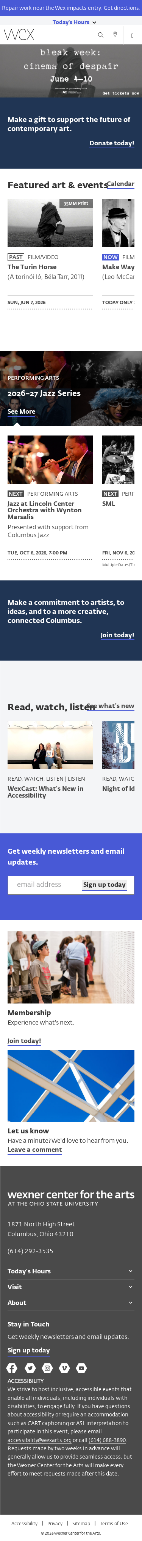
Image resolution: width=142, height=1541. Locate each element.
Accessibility (25, 1523)
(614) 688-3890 (107, 1440)
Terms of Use (114, 1523)
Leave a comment (35, 1150)
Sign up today (29, 1351)
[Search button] (100, 35)
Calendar (120, 184)
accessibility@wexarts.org (40, 1440)
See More (21, 412)
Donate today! (111, 144)
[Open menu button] (132, 35)
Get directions (121, 7)
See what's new (110, 707)
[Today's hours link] (71, 21)
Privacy (55, 1523)
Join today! (117, 636)
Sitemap (81, 1523)
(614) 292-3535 (30, 1251)
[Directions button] (115, 35)
